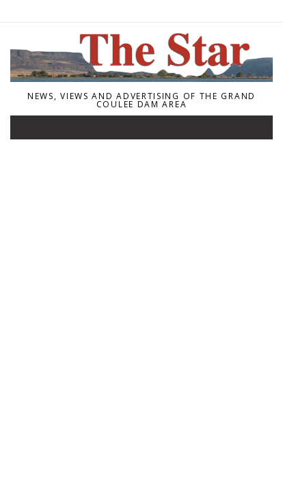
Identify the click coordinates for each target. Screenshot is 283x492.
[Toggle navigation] (30, 130)
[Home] (141, 77)
